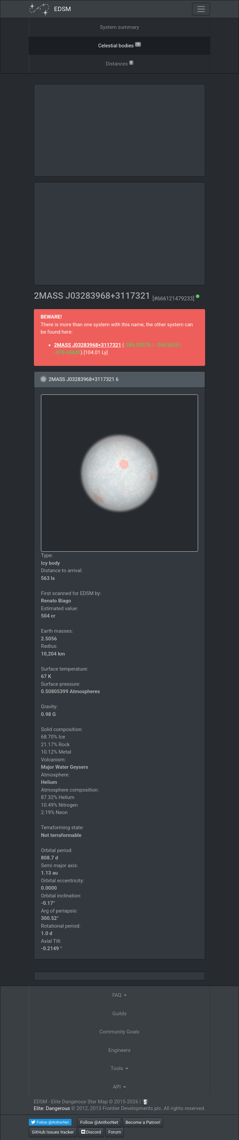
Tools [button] (117, 1068)
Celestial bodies (119, 45)
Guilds (119, 1014)
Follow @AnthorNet (99, 1122)
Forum (114, 1132)
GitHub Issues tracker (53, 1132)
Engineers (119, 1050)
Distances (119, 63)
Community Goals (120, 1032)
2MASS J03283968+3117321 (87, 345)
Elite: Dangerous (52, 1108)
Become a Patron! (143, 1122)
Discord (91, 1132)
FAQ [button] (117, 995)
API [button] (117, 1087)
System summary (119, 27)
